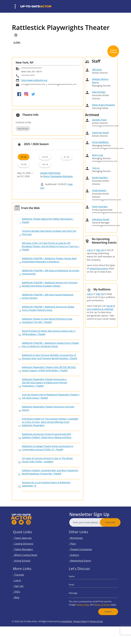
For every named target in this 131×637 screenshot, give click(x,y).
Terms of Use (96, 628)
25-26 (24, 156)
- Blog (20, 596)
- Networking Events (83, 558)
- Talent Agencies (25, 539)
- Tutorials (22, 578)
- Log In (21, 582)
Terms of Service (100, 602)
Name (76, 579)
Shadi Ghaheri (99, 190)
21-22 (66, 156)
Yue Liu (95, 167)
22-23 (45, 156)
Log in (90, 250)
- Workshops (79, 539)
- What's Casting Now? (27, 553)
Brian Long (97, 155)
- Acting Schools (25, 558)
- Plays (76, 544)
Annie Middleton (100, 142)
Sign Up (100, 250)
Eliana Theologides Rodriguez (58, 176)
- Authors (78, 553)
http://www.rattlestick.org (34, 80)
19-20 (24, 164)
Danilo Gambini (100, 177)
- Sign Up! (22, 587)
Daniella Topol (99, 119)
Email (76, 586)
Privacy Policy (84, 602)
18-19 (45, 164)
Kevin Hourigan (100, 206)
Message (77, 592)
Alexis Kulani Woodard (103, 104)
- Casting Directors (26, 544)
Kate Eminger (99, 91)
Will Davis (97, 69)
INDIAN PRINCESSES (50, 173)
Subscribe (117, 522)
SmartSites (66, 628)
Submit (105, 608)
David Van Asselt (100, 132)
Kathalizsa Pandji (100, 219)
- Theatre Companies (83, 548)
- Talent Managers (26, 548)
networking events (98, 268)
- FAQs (20, 591)
